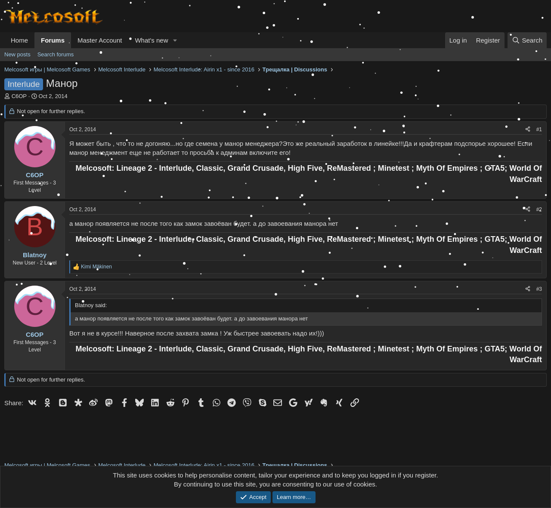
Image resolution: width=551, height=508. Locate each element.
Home (19, 40)
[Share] (527, 130)
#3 (539, 289)
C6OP (19, 96)
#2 (539, 209)
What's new (151, 40)
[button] (175, 40)
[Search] (527, 40)
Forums (53, 40)
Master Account (99, 40)
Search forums (55, 54)
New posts (17, 54)
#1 (539, 129)
